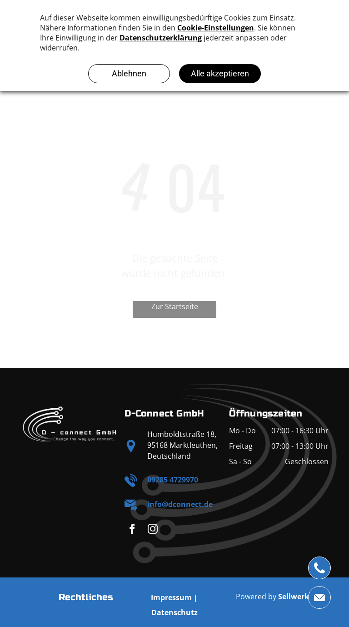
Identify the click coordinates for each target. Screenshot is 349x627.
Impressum (171, 597)
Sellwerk (293, 597)
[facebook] (132, 530)
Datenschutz (174, 612)
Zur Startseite (174, 306)
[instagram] (152, 530)
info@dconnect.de (180, 504)
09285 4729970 (172, 480)
